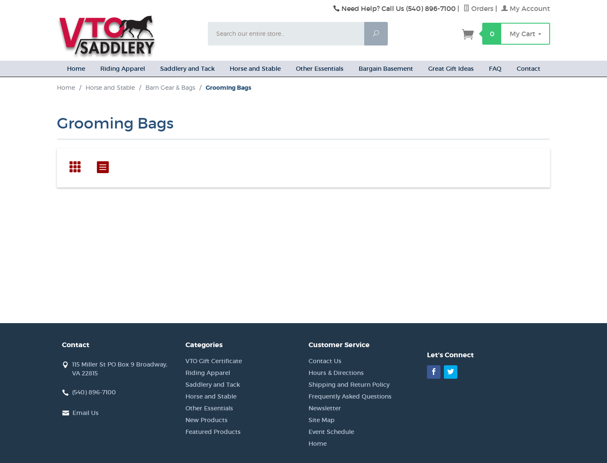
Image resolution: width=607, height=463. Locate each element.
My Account (525, 8)
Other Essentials (320, 68)
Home (76, 68)
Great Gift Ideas (451, 68)
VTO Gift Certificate (213, 361)
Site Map (322, 420)
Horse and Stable (255, 68)
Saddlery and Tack (187, 68)
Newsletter (325, 408)
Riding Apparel (122, 68)
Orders (478, 8)
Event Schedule (331, 432)
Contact (528, 68)
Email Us (86, 413)
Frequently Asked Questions (350, 396)
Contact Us (325, 361)
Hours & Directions (336, 373)
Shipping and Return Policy (349, 384)
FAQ (495, 68)
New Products (206, 420)
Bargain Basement (386, 68)
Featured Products (213, 432)
